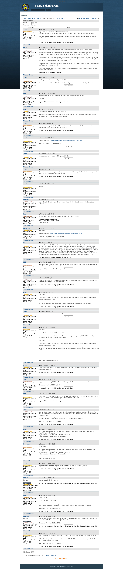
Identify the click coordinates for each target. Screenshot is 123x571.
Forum (48, 9)
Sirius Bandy (61, 18)
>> (36, 23)
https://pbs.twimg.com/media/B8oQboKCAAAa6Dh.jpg (66, 140)
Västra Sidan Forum (46, 5)
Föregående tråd (84, 18)
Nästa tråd (94, 18)
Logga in (34, 9)
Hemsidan (41, 9)
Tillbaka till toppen (28, 45)
